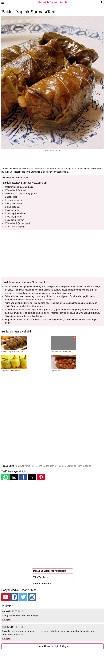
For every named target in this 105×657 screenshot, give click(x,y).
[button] (5, 477)
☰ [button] (3, 2)
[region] (52, 159)
